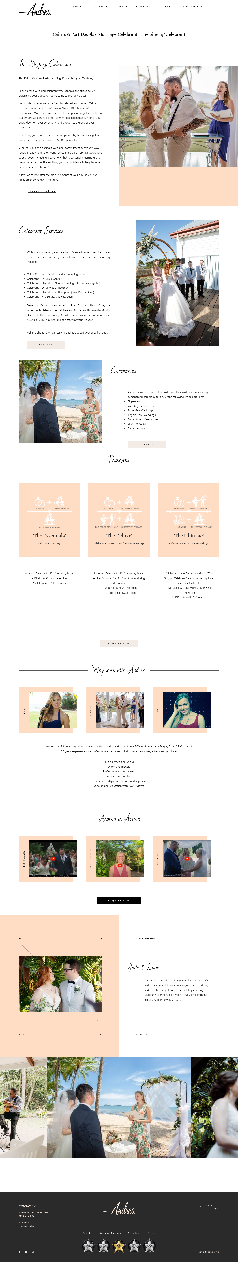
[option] (46, 710)
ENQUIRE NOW (119, 643)
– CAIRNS (141, 1034)
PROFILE (79, 6)
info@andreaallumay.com (33, 1213)
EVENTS (122, 6)
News (152, 1233)
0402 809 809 (193, 6)
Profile (88, 1233)
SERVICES (101, 6)
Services (134, 1233)
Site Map (24, 1223)
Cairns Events (110, 1233)
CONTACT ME (28, 1206)
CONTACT (168, 6)
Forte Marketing (208, 1251)
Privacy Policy (27, 1226)
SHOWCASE (144, 6)
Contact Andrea (42, 191)
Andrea (35, 12)
